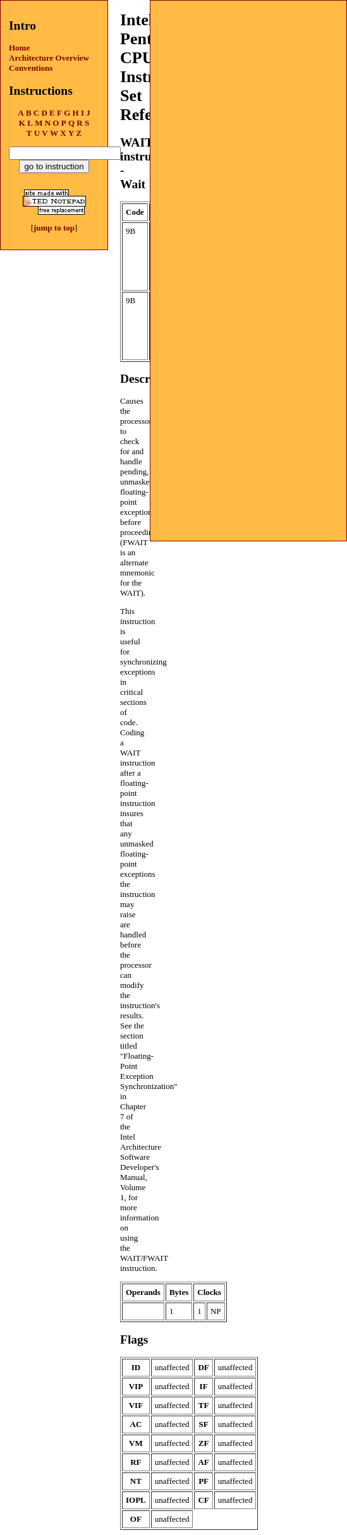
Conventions (30, 68)
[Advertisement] (248, 80)
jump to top (54, 227)
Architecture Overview (49, 58)
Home (19, 47)
